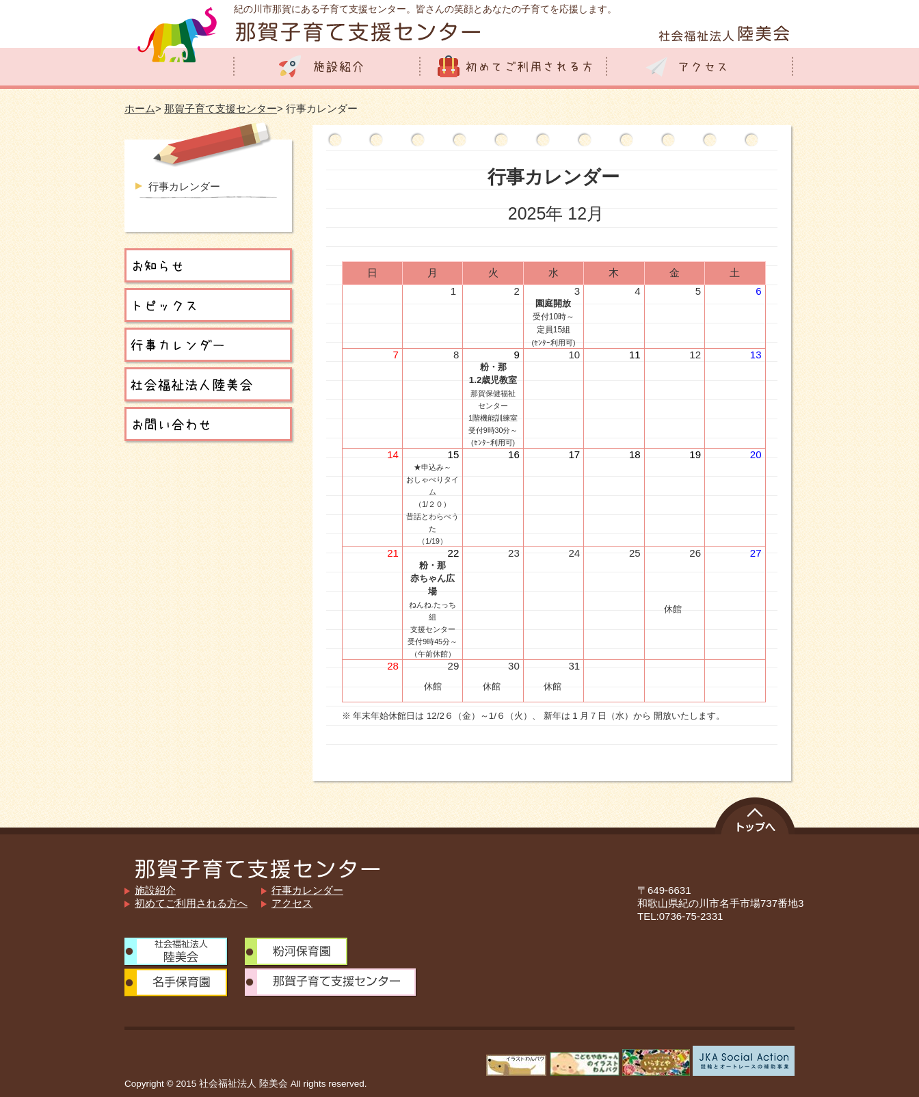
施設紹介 (155, 890)
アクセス (291, 903)
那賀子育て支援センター (220, 108)
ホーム (139, 108)
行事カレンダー (184, 186)
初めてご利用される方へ (191, 903)
